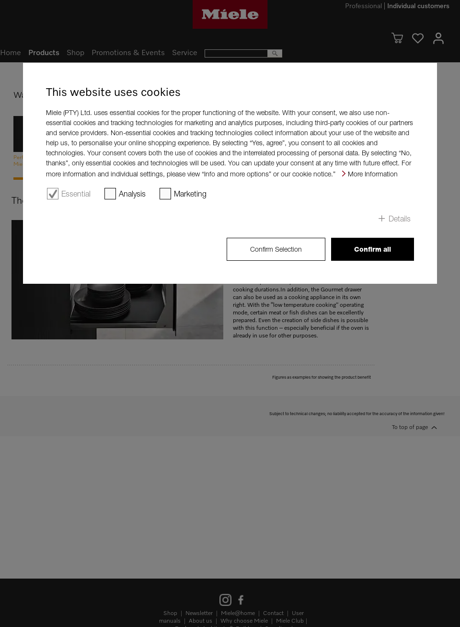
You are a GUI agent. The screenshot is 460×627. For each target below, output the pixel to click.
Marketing (190, 193)
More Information (373, 174)
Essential (76, 193)
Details (400, 218)
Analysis (132, 193)
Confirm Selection (276, 249)
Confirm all (372, 249)
